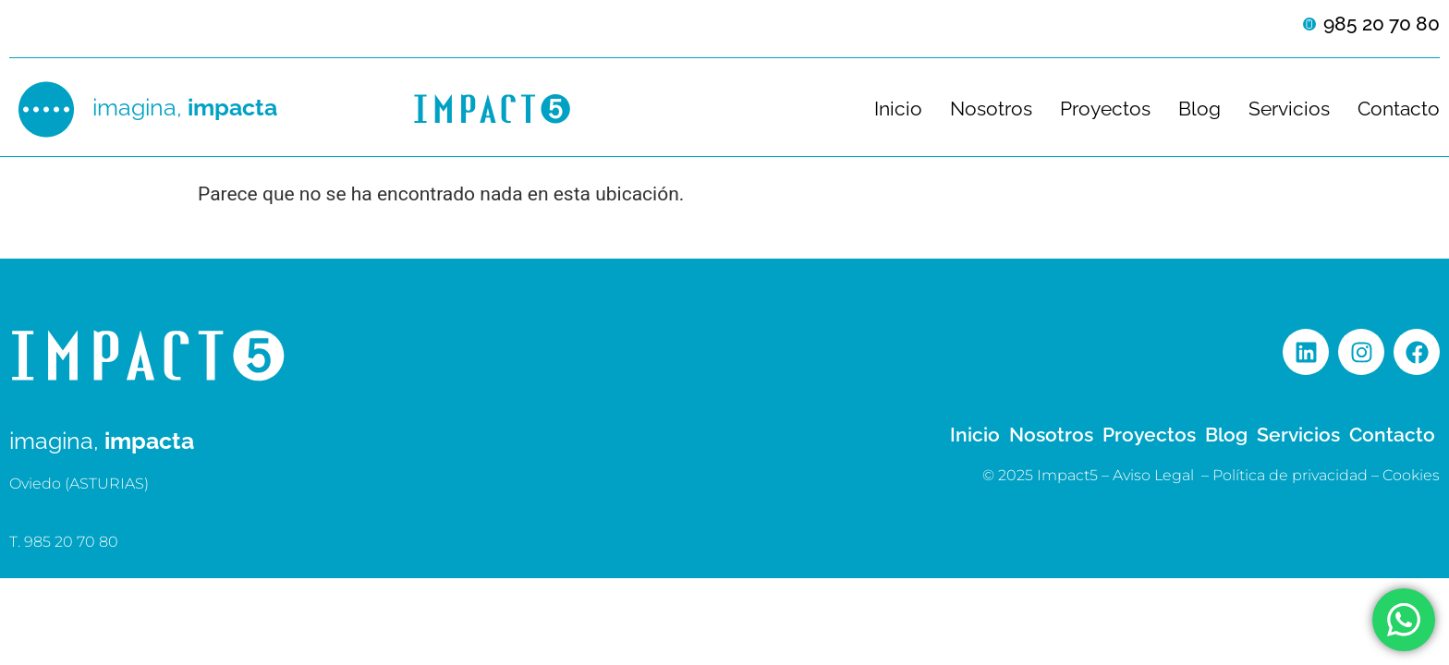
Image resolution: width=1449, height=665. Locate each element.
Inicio (898, 109)
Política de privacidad (1290, 475)
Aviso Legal (1153, 475)
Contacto (1399, 109)
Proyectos (1105, 109)
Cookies (1411, 475)
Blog (1199, 109)
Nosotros (991, 109)
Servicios (1289, 109)
